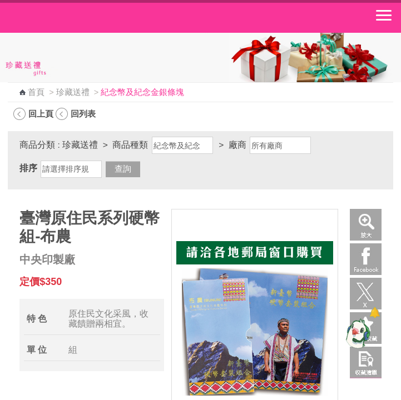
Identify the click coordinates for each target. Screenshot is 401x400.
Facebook (366, 259)
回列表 (83, 113)
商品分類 (37, 144)
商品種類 (130, 144)
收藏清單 (366, 362)
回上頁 (40, 113)
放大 (366, 225)
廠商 (237, 144)
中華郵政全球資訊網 (69, 18)
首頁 (36, 92)
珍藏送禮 (73, 92)
